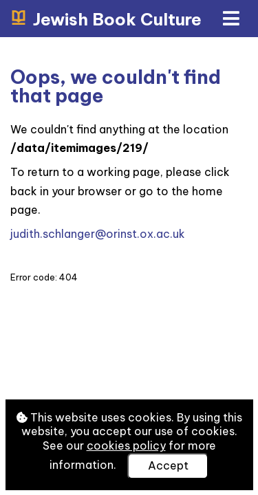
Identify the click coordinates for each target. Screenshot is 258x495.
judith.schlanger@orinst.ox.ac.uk (97, 234)
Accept (168, 465)
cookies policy (126, 445)
